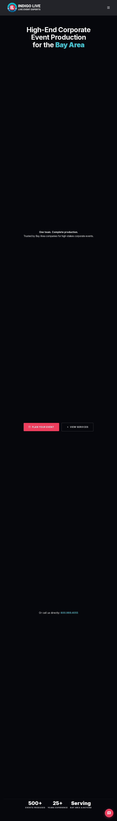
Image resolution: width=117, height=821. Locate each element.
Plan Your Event (41, 427)
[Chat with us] (109, 813)
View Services (77, 427)
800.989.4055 (69, 612)
